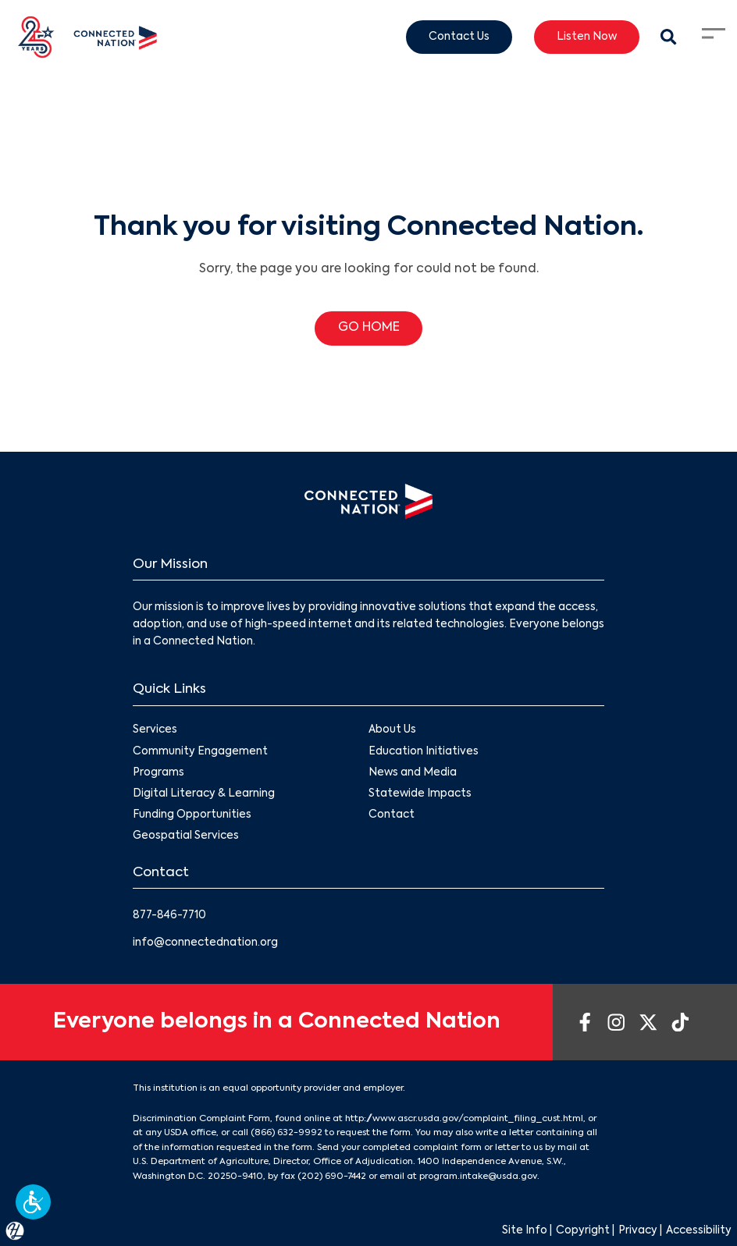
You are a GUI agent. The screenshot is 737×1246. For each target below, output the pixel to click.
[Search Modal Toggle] (669, 37)
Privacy (637, 1231)
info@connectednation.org (205, 943)
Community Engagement (200, 752)
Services (155, 731)
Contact (391, 815)
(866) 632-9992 (286, 1133)
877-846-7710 (169, 916)
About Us (392, 731)
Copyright (583, 1231)
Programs (158, 773)
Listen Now (587, 36)
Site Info (524, 1231)
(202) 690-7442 (331, 1176)
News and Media (412, 773)
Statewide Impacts (420, 794)
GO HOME (369, 327)
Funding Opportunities (192, 815)
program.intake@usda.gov (478, 1176)
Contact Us (459, 36)
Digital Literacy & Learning (204, 794)
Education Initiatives (423, 752)
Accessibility (699, 1231)
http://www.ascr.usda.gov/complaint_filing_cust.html (464, 1119)
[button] (33, 1201)
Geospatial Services (186, 837)
